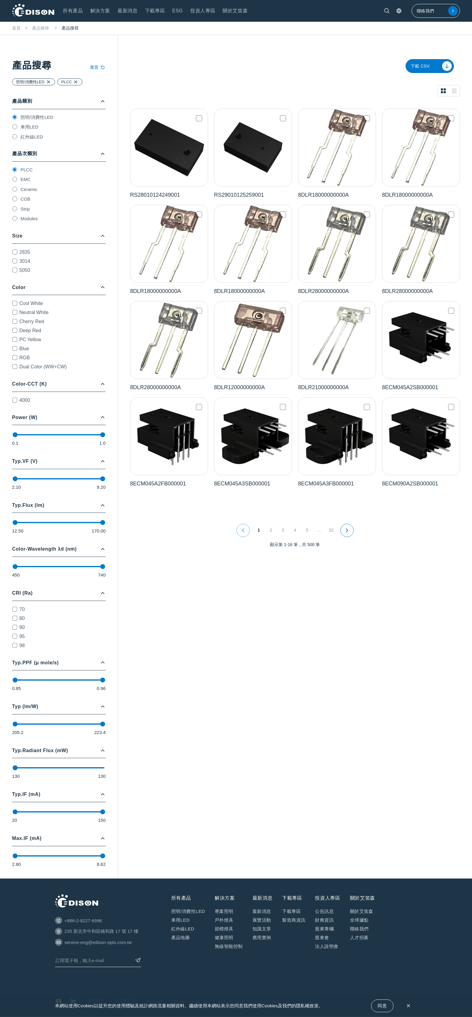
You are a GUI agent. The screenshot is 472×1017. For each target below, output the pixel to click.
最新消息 (261, 911)
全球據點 (359, 920)
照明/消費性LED (37, 117)
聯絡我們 (437, 11)
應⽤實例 (261, 937)
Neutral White (34, 312)
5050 (24, 270)
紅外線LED (32, 136)
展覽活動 (261, 920)
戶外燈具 (224, 920)
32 (331, 529)
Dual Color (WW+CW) (43, 366)
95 (22, 636)
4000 (24, 400)
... (319, 529)
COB (26, 199)
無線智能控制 (229, 946)
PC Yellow (30, 339)
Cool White (31, 303)
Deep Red (30, 330)
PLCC (27, 169)
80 (22, 618)
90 (22, 627)
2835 (24, 252)
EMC (26, 179)
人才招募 (359, 937)
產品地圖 (180, 937)
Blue (24, 348)
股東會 (322, 937)
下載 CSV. (431, 66)
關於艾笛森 (361, 911)
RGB (24, 357)
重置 (98, 67)
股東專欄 (324, 928)
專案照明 (224, 911)
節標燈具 (224, 928)
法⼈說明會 (326, 946)
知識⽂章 (261, 928)
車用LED (29, 126)
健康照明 (224, 937)
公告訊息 (324, 911)
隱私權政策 (307, 1005)
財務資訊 (324, 920)
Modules (29, 218)
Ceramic (29, 189)
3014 (24, 261)
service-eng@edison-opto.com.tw (98, 942)
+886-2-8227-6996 (83, 920)
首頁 (16, 28)
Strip (25, 208)
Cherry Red (31, 321)
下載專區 (291, 911)
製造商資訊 (293, 920)
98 (22, 645)
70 (22, 609)
